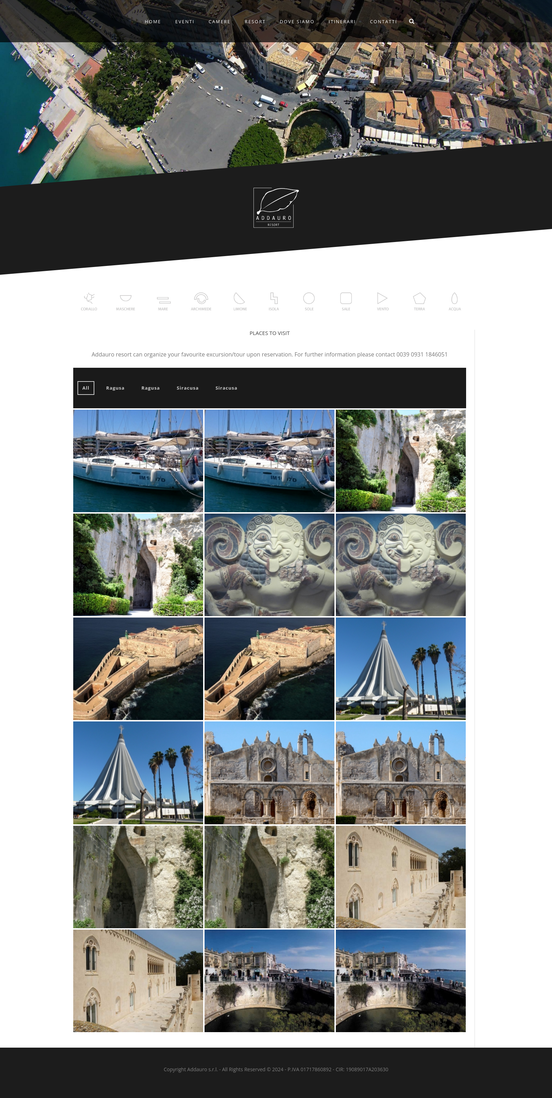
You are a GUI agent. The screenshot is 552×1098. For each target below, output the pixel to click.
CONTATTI (383, 21)
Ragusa (115, 388)
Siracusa (188, 388)
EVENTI (185, 21)
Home (153, 21)
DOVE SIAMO (297, 21)
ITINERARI (342, 21)
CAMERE (220, 21)
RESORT (255, 21)
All (85, 388)
